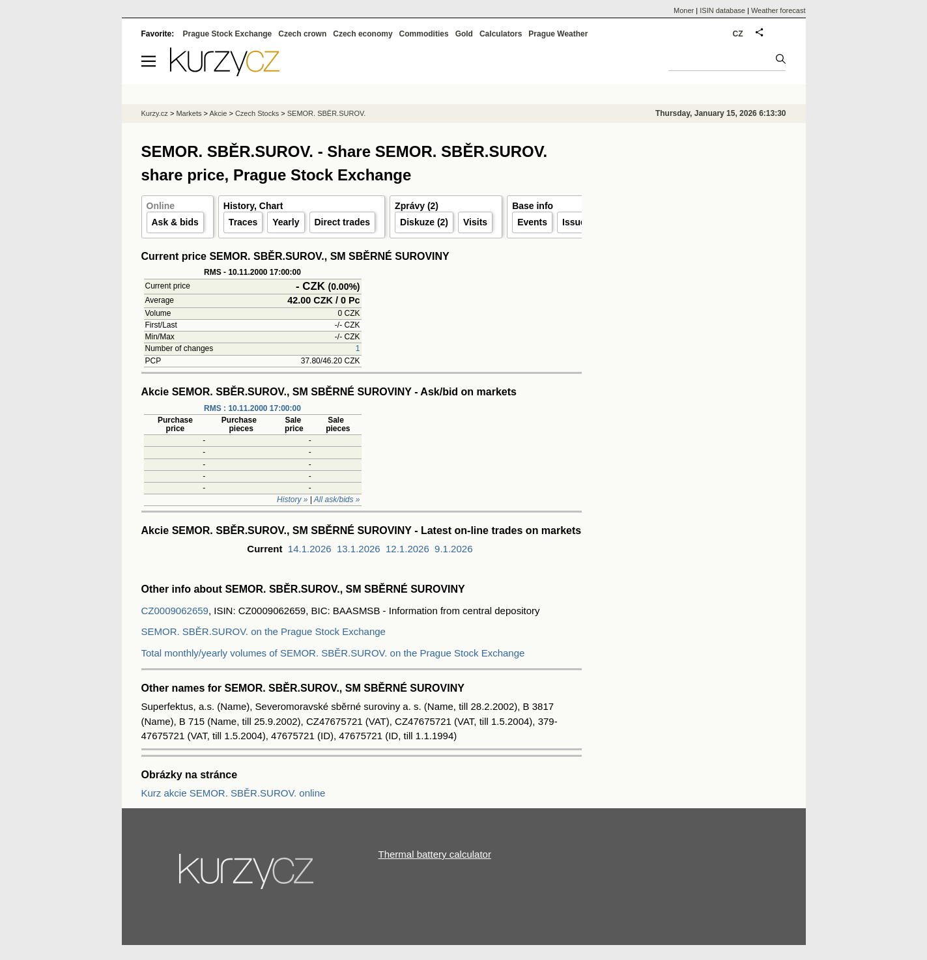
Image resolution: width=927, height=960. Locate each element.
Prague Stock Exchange (227, 33)
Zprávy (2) (416, 206)
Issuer (575, 222)
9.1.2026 (453, 548)
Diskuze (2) (424, 222)
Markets (188, 113)
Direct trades (343, 222)
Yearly (285, 222)
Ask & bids (175, 222)
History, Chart (253, 206)
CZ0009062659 (174, 610)
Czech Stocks (257, 113)
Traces (243, 222)
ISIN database (722, 10)
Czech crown (302, 33)
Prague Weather (558, 33)
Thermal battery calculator (434, 854)
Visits (475, 222)
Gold (464, 33)
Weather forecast (778, 10)
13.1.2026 (358, 548)
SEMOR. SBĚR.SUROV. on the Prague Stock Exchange (263, 631)
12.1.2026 (407, 548)
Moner (684, 10)
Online (161, 206)
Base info (532, 206)
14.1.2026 (310, 548)
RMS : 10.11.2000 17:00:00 (252, 408)
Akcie (218, 113)
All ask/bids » (337, 499)
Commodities (424, 33)
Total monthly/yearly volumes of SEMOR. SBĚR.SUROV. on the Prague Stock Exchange (333, 652)
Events (532, 222)
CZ (738, 33)
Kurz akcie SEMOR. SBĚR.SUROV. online (233, 792)
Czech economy (362, 33)
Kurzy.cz (154, 113)
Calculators (500, 33)
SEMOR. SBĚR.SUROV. (326, 113)
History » (292, 499)
